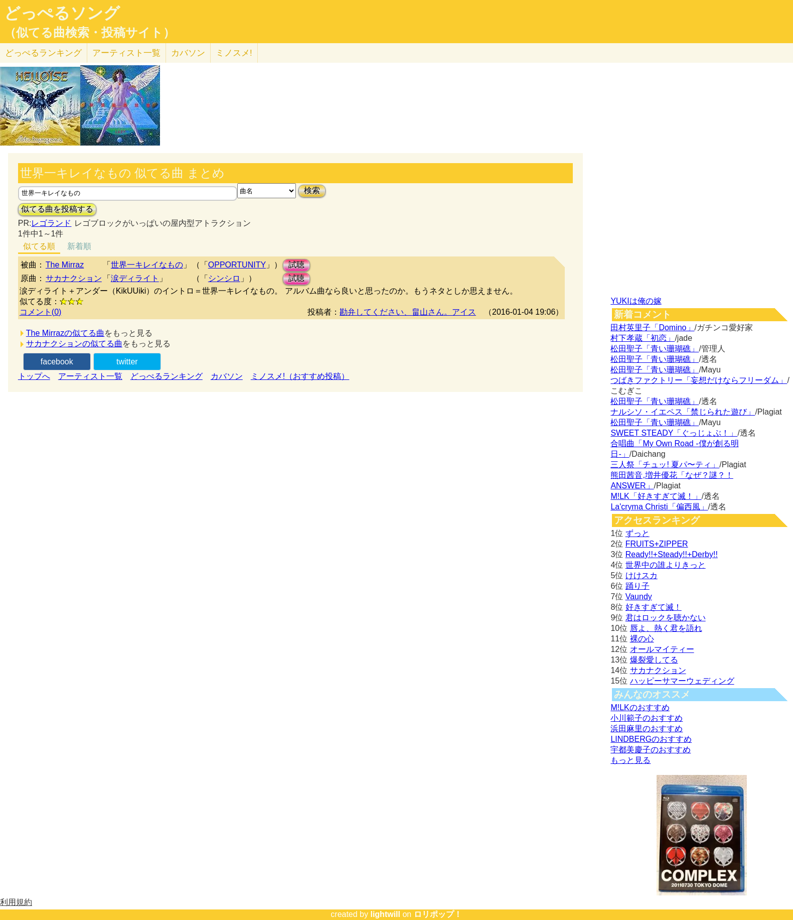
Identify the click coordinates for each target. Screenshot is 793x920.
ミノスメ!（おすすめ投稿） (300, 376)
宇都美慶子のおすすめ (650, 749)
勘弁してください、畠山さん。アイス (408, 312)
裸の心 (642, 638)
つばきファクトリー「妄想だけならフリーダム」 (698, 380)
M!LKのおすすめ (639, 707)
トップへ (34, 376)
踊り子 (637, 586)
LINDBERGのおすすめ (651, 739)
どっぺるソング (62, 13)
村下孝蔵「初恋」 (642, 338)
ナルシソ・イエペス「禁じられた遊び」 (682, 412)
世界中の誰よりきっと (665, 565)
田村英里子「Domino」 (652, 327)
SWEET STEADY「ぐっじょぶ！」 (673, 433)
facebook (57, 361)
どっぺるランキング (166, 376)
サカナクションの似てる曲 (74, 343)
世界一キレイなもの (147, 264)
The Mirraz (65, 264)
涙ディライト (135, 278)
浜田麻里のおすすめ (646, 728)
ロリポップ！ (438, 914)
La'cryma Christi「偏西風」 (659, 506)
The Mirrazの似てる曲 (65, 333)
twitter (127, 361)
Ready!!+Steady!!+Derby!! (671, 554)
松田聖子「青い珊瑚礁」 (654, 348)
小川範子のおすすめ (646, 718)
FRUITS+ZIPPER (656, 544)
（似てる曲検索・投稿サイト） (89, 32)
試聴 (296, 264)
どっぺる (43, 53)
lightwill (385, 914)
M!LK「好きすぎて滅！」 (655, 496)
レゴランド (51, 223)
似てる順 (39, 246)
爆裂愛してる (654, 659)
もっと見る (630, 760)
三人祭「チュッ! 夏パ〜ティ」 (664, 464)
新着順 (79, 246)
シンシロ (224, 278)
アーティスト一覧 (90, 376)
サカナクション (74, 278)
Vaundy (638, 596)
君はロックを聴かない (665, 617)
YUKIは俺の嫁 (635, 301)
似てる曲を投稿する (57, 209)
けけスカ (641, 575)
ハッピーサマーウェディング (682, 681)
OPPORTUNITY (237, 264)
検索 (312, 190)
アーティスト (126, 53)
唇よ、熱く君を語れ (666, 628)
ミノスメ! (234, 53)
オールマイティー (662, 649)
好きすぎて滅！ (653, 607)
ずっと (637, 533)
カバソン (188, 53)
